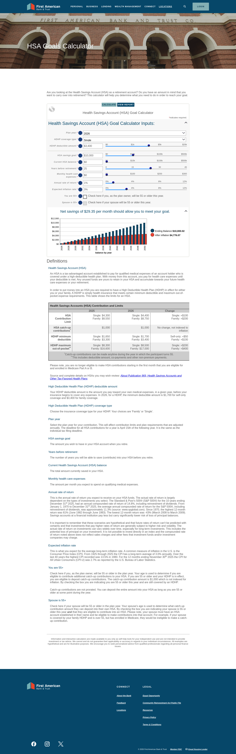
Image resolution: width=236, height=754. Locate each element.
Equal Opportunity (151, 696)
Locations (165, 6)
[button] (118, 123)
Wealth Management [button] (128, 6)
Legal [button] (147, 686)
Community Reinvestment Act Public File (163, 702)
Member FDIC (176, 749)
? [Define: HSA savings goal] (80, 155)
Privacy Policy (149, 717)
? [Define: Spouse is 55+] (80, 202)
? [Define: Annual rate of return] (80, 183)
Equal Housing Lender (197, 749)
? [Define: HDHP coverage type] (80, 139)
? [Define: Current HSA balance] (80, 162)
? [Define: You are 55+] (80, 196)
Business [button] (92, 6)
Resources (148, 710)
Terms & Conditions (152, 724)
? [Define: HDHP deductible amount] (80, 146)
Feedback (121, 703)
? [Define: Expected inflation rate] (80, 189)
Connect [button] (150, 6)
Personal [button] (77, 6)
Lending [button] (106, 6)
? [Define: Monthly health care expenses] (80, 175)
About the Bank (125, 695)
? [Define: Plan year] (80, 133)
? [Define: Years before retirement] (80, 168)
